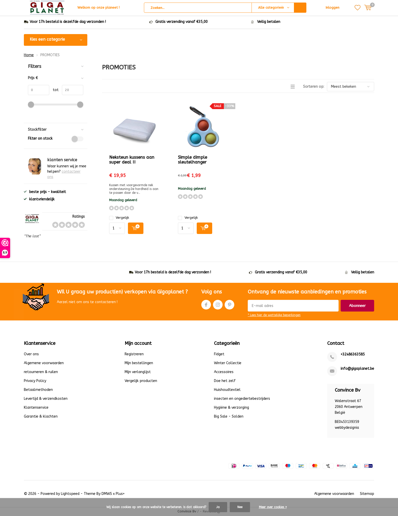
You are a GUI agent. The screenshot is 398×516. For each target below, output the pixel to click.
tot (54, 90)
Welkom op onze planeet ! (98, 7)
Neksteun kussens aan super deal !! (131, 160)
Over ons (31, 354)
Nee (239, 507)
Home (29, 55)
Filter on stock (55, 139)
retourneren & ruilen (41, 372)
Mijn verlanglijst (138, 372)
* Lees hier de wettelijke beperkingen (274, 315)
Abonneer (357, 306)
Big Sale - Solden (228, 417)
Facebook (206, 304)
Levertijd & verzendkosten (46, 399)
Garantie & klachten (41, 417)
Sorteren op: (313, 87)
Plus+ (120, 494)
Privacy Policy (35, 381)
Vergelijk (119, 218)
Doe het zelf (225, 381)
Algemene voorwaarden (44, 363)
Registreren (134, 354)
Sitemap (367, 494)
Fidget (219, 354)
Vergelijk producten (141, 381)
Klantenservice (36, 408)
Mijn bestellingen (139, 363)
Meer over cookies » (273, 507)
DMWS (107, 494)
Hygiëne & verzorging (231, 408)
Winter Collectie (227, 363)
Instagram (218, 304)
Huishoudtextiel (227, 390)
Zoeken (300, 8)
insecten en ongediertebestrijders (242, 399)
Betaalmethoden (38, 390)
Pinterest (229, 304)
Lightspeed (70, 494)
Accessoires (224, 372)
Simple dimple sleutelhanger (192, 160)
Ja (218, 507)
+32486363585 (353, 355)
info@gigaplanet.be (357, 369)
